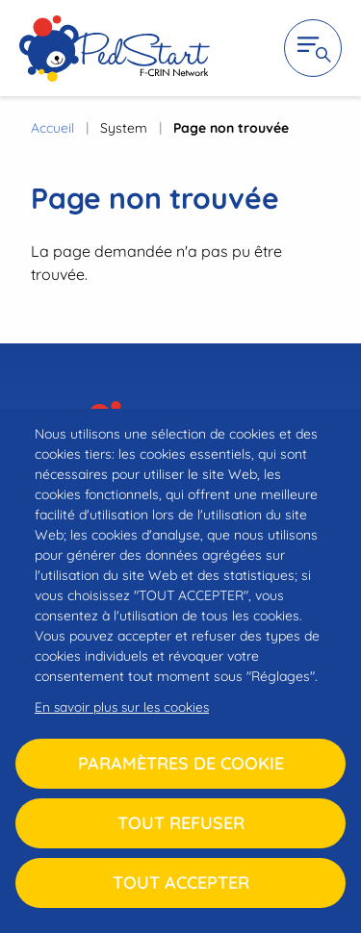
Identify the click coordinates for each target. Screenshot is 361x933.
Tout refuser (181, 823)
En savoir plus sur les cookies (122, 706)
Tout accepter (181, 882)
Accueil (52, 128)
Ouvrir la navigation (313, 48)
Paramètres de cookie (181, 763)
